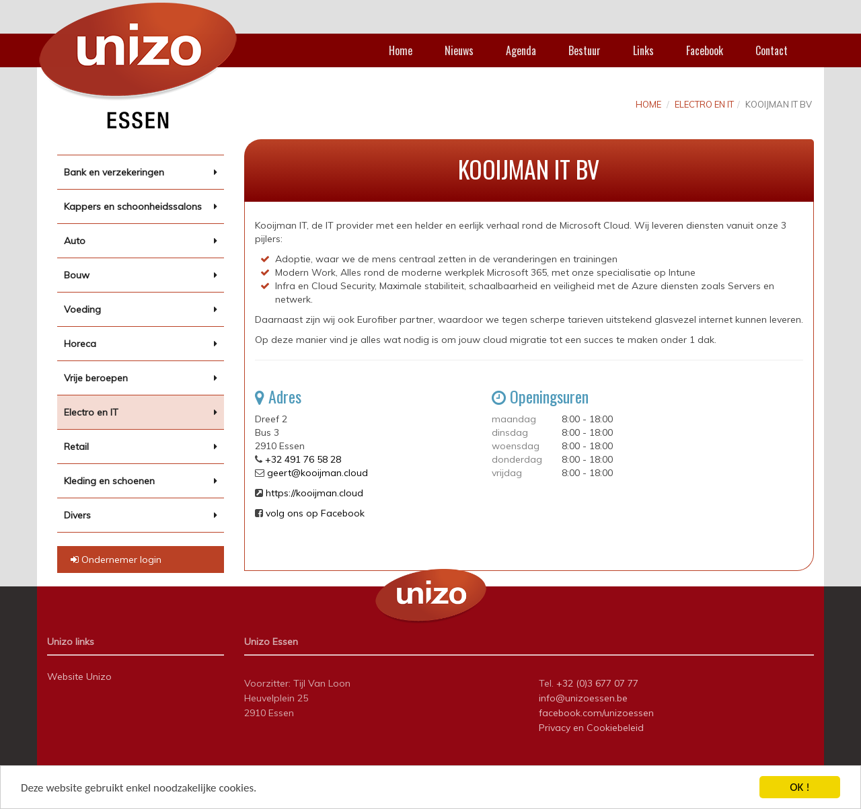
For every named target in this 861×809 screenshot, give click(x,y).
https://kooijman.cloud (314, 493)
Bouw (76, 275)
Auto (74, 241)
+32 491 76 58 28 (303, 459)
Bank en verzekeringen (114, 172)
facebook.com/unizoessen (596, 713)
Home (400, 50)
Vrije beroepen (96, 378)
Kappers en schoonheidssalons (133, 206)
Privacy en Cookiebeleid (591, 728)
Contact (771, 50)
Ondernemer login (116, 559)
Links (643, 50)
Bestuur (584, 50)
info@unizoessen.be (583, 698)
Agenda (521, 50)
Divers (77, 515)
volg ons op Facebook (315, 513)
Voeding (82, 309)
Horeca (80, 344)
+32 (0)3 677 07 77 (597, 683)
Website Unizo (79, 676)
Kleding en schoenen (109, 481)
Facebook (704, 50)
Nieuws (459, 50)
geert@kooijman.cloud (317, 473)
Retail (76, 446)
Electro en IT (91, 412)
